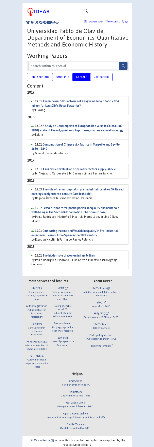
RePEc (48, 440)
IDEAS (33, 440)
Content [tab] (81, 76)
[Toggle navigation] (85, 12)
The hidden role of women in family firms (69, 255)
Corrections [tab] (101, 76)
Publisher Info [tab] (40, 76)
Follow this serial (95, 22)
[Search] (123, 66)
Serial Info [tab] (62, 76)
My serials (112, 21)
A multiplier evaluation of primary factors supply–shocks (79, 169)
